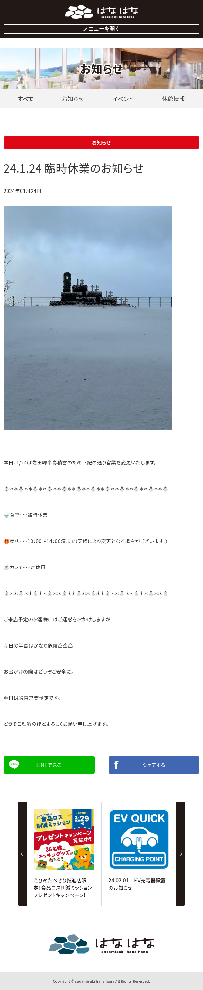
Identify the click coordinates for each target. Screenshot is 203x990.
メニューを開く (101, 29)
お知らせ (73, 98)
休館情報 (173, 98)
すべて (25, 98)
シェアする (154, 764)
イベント (123, 98)
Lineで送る (49, 764)
